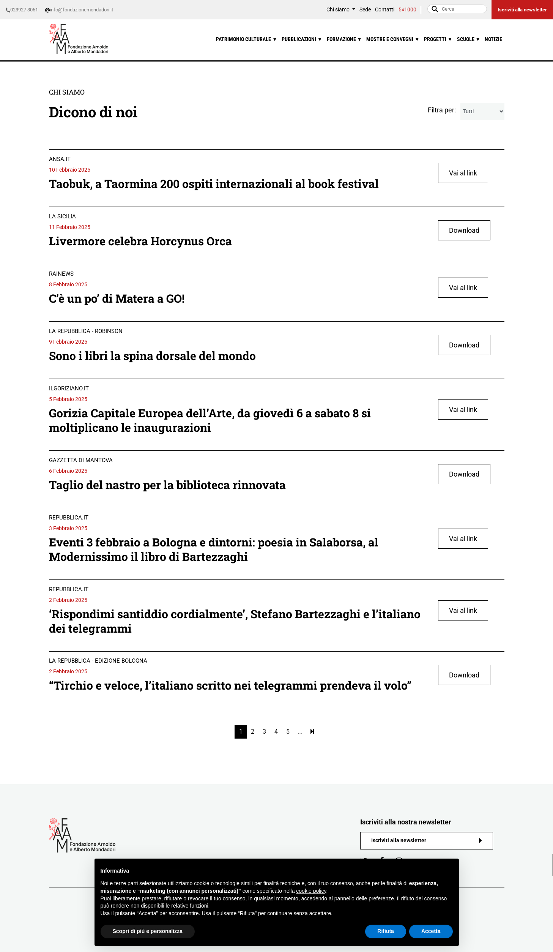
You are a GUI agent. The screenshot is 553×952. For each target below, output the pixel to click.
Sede (365, 9)
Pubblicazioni (302, 39)
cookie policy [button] (311, 891)
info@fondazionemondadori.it (79, 10)
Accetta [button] (431, 931)
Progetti (438, 39)
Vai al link (463, 173)
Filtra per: (442, 110)
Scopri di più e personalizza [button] (148, 931)
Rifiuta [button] (385, 931)
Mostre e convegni (392, 39)
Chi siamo (338, 9)
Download (464, 230)
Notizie (493, 39)
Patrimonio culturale (246, 39)
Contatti (384, 9)
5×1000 (407, 9)
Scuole (469, 39)
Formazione (344, 39)
